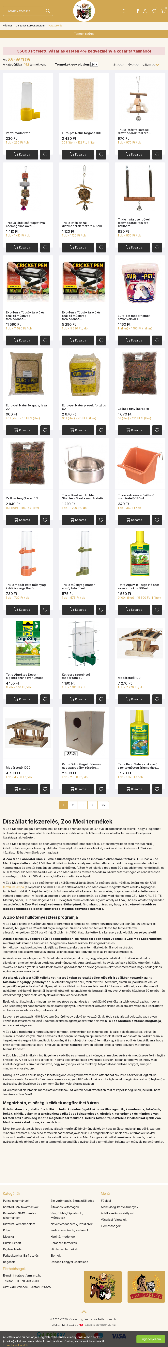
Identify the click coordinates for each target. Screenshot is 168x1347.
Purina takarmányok (16, 1201)
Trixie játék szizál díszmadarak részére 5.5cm (82, 224)
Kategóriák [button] (11, 1194)
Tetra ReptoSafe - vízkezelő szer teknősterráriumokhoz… (138, 765)
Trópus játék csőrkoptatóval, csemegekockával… (26, 224)
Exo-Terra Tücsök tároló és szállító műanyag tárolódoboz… (25, 315)
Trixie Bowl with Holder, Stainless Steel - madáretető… (84, 496)
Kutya (6, 1230)
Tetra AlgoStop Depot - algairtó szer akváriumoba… (26, 676)
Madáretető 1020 (18, 767)
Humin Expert (12, 1243)
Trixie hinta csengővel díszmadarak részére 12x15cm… (134, 223)
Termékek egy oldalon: (72, 64)
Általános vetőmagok (65, 1207)
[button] (145, 11)
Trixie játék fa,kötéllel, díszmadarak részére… (134, 131)
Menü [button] (105, 1194)
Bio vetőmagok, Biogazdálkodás (72, 1201)
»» (103, 805)
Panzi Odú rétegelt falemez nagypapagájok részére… (81, 765)
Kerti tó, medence (63, 1236)
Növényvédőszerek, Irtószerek (72, 1224)
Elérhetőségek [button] (14, 1269)
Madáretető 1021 (130, 678)
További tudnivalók (15, 1345)
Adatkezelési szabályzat (117, 1213)
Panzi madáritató (18, 133)
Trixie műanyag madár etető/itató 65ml (78, 586)
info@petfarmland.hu (27, 1275)
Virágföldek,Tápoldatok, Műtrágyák (67, 1215)
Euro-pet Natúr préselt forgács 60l (84, 407)
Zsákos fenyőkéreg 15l (22, 498)
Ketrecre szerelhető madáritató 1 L (76, 676)
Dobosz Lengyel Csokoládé (69, 1262)
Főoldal (7, 25)
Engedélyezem (151, 1339)
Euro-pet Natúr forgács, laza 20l (26, 407)
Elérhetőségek (111, 1226)
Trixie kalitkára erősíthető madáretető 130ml (136, 496)
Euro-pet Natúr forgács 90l (81, 133)
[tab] (49, 1194)
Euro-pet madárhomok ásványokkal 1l (134, 317)
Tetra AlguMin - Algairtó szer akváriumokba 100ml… (138, 586)
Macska (8, 1236)
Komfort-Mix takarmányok (20, 1207)
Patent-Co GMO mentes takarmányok (19, 1215)
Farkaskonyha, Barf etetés (21, 1255)
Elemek (56, 1255)
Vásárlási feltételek (114, 1219)
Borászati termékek (64, 1243)
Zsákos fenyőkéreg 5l (133, 409)
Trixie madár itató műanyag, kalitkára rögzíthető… (26, 586)
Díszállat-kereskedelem (30, 25)
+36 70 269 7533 (27, 1281)
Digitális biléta (12, 1249)
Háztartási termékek (64, 1249)
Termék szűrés (84, 34)
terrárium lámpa (13, 887)
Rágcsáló (9, 1262)
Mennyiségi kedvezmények (119, 1207)
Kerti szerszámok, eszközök (70, 1230)
